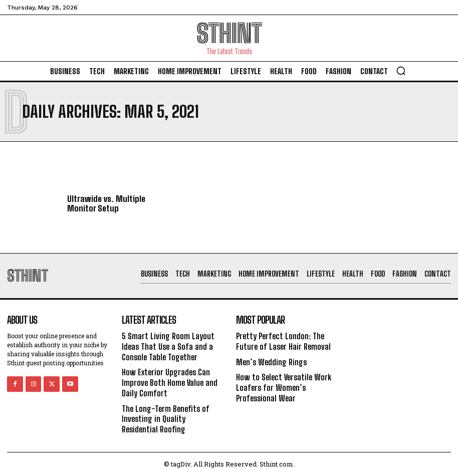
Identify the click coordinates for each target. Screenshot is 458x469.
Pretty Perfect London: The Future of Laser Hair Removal (281, 340)
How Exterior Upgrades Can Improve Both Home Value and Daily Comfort (168, 379)
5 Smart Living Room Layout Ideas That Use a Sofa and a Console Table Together (167, 345)
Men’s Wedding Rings (270, 360)
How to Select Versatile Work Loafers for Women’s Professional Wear (282, 384)
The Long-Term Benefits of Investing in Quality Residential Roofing (172, 413)
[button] (401, 71)
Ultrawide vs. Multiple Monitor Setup (103, 203)
